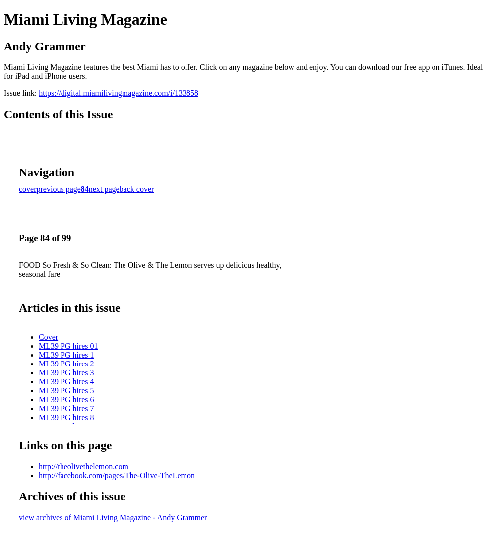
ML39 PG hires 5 (66, 390)
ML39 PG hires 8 (66, 417)
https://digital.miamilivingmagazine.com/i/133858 (118, 93)
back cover (137, 189)
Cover (48, 337)
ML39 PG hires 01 (68, 346)
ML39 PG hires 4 (66, 381)
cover (28, 189)
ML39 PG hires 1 (66, 355)
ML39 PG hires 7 (66, 408)
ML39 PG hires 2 (66, 364)
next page (104, 189)
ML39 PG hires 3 (66, 372)
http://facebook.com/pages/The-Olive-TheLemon (117, 475)
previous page (59, 189)
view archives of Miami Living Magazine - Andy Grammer (113, 517)
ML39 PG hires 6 (66, 399)
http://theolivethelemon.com (83, 466)
